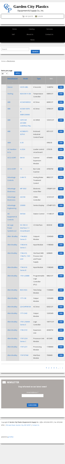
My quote (29, 16)
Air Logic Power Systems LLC (12, 228)
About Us (30, 34)
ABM (9, 142)
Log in (40, 16)
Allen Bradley (12, 245)
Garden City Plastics (30, 6)
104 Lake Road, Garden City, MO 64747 (18, 425)
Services (49, 29)
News (32, 40)
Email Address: (32, 392)
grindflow (10, 437)
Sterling (10, 94)
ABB (8, 102)
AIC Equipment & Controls (12, 217)
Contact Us (49, 34)
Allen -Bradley (12, 236)
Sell (13, 34)
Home (14, 29)
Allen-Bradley (12, 276)
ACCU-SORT (11, 158)
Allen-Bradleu (12, 267)
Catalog (31, 29)
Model (25, 79)
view (60, 87)
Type (39, 79)
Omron (10, 87)
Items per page (6, 70)
